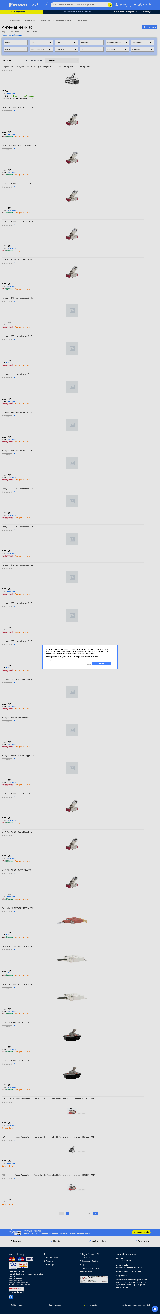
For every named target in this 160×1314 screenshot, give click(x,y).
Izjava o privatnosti (51, 660)
